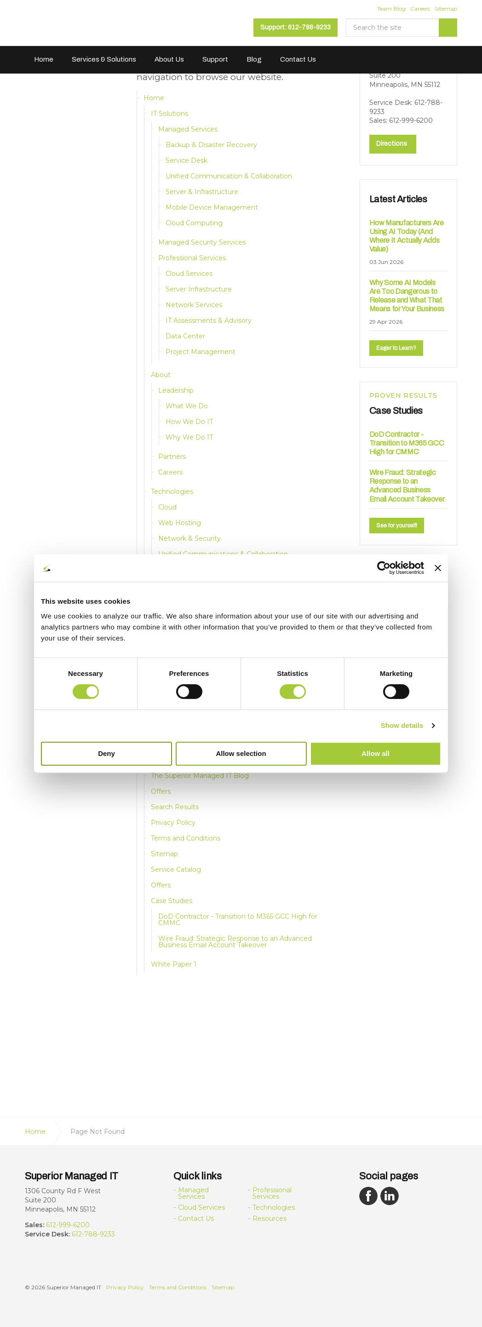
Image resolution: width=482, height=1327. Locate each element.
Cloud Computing (194, 223)
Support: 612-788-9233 (295, 27)
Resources (269, 1218)
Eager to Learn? (396, 347)
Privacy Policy (173, 822)
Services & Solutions (104, 59)
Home (43, 59)
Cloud (167, 507)
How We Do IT (189, 422)
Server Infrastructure (199, 289)
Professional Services (192, 258)
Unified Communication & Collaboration (229, 176)
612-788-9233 (93, 1234)
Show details (402, 725)
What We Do (187, 406)
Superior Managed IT (83, 26)
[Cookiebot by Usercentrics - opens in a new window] (384, 568)
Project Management (200, 352)
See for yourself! (396, 524)
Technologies (172, 491)
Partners (172, 456)
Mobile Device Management (212, 207)
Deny (106, 753)
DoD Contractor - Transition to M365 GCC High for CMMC (237, 919)
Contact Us (298, 59)
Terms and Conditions (185, 838)
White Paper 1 (173, 964)
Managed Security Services (202, 242)
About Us (169, 59)
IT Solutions (169, 113)
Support (215, 59)
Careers (420, 8)
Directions (391, 142)
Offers (161, 791)
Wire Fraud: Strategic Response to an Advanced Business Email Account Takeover (235, 941)
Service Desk (186, 160)
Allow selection (241, 753)
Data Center (185, 336)
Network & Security (189, 538)
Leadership (176, 390)
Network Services (194, 305)
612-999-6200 (68, 1225)
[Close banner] (438, 568)
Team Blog (391, 8)
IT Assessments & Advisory (209, 320)
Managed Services (188, 129)
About (161, 375)
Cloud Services (189, 273)
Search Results (175, 807)
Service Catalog (176, 869)
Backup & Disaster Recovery (211, 145)
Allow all (376, 753)
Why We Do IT (189, 437)
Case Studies (171, 901)
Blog (254, 59)
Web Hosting (179, 523)
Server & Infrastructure (202, 192)
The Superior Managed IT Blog (200, 776)
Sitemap (446, 8)
